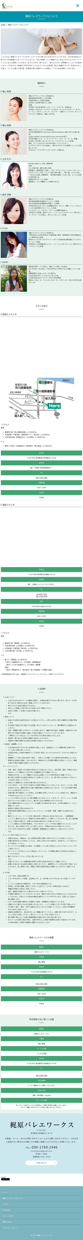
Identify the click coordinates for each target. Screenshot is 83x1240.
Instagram (6, 1210)
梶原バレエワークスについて (12, 1198)
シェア (3, 1177)
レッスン (5, 1204)
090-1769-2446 (41, 477)
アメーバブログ (8, 1216)
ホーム (4, 1192)
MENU (78, 5)
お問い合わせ (7, 1222)
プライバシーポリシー (10, 1228)
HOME (3, 25)
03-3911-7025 (41, 594)
